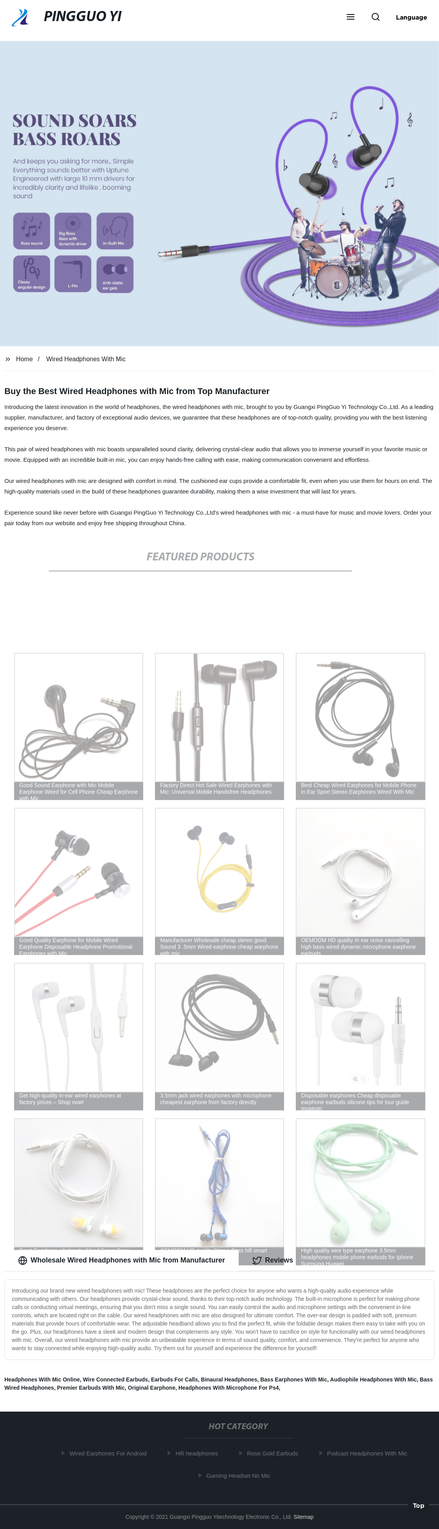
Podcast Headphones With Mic (369, 1453)
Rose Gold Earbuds (274, 1453)
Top (419, 1506)
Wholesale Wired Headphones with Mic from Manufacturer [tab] (121, 1260)
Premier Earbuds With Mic (91, 1388)
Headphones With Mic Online (42, 1379)
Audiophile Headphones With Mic (373, 1379)
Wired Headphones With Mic (86, 359)
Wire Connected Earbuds (115, 1379)
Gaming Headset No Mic (240, 1475)
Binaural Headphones (229, 1379)
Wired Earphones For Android (110, 1453)
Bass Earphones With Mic (293, 1379)
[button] (350, 17)
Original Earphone (151, 1388)
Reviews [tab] (272, 1260)
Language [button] (411, 17)
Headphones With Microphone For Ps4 (228, 1388)
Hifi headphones (199, 1453)
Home (24, 359)
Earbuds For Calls (174, 1379)
